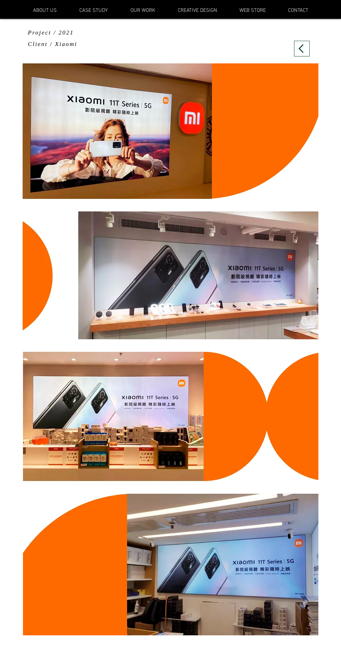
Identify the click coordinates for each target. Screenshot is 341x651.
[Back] (302, 48)
